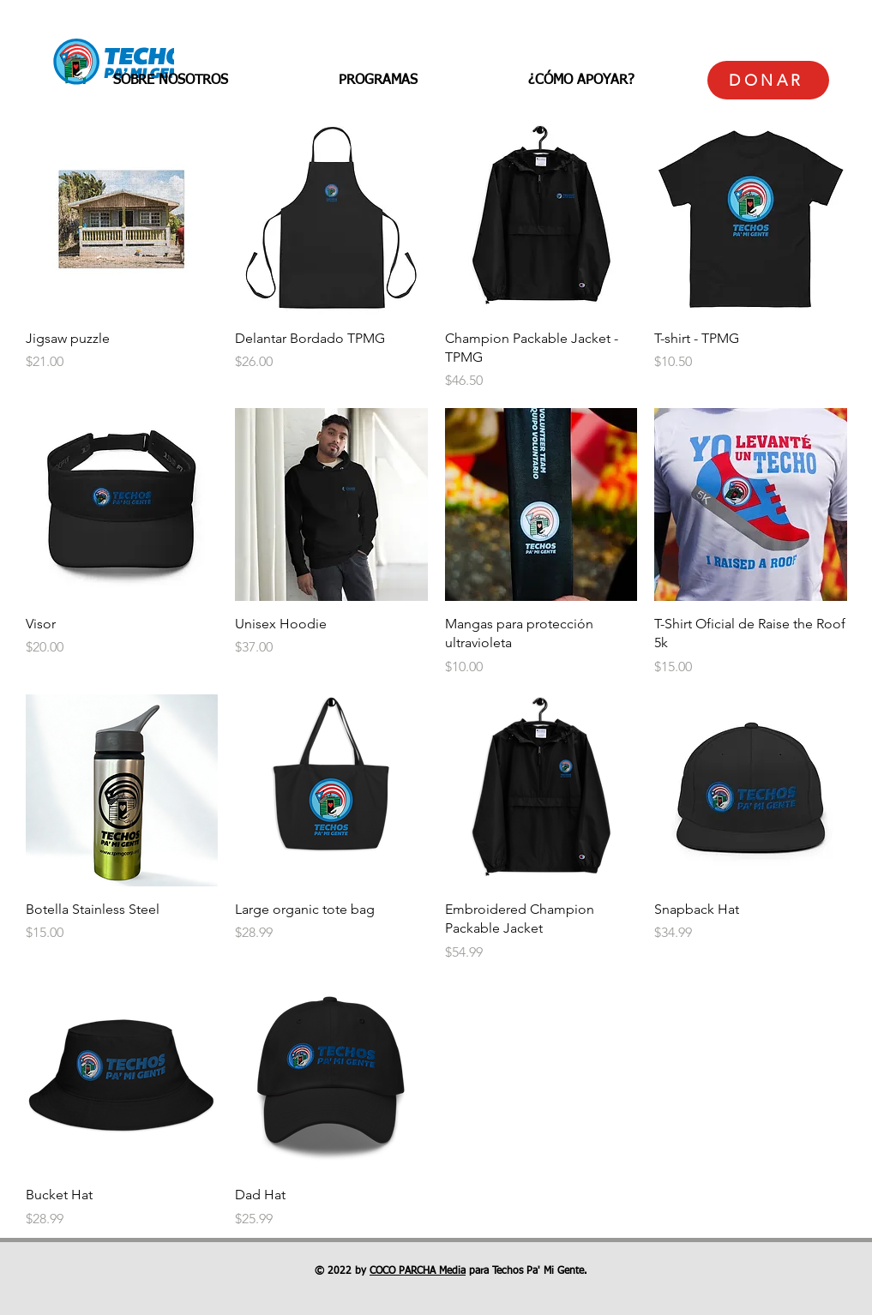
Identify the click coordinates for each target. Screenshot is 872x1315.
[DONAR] (768, 80)
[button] (170, 80)
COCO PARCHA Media (418, 1271)
